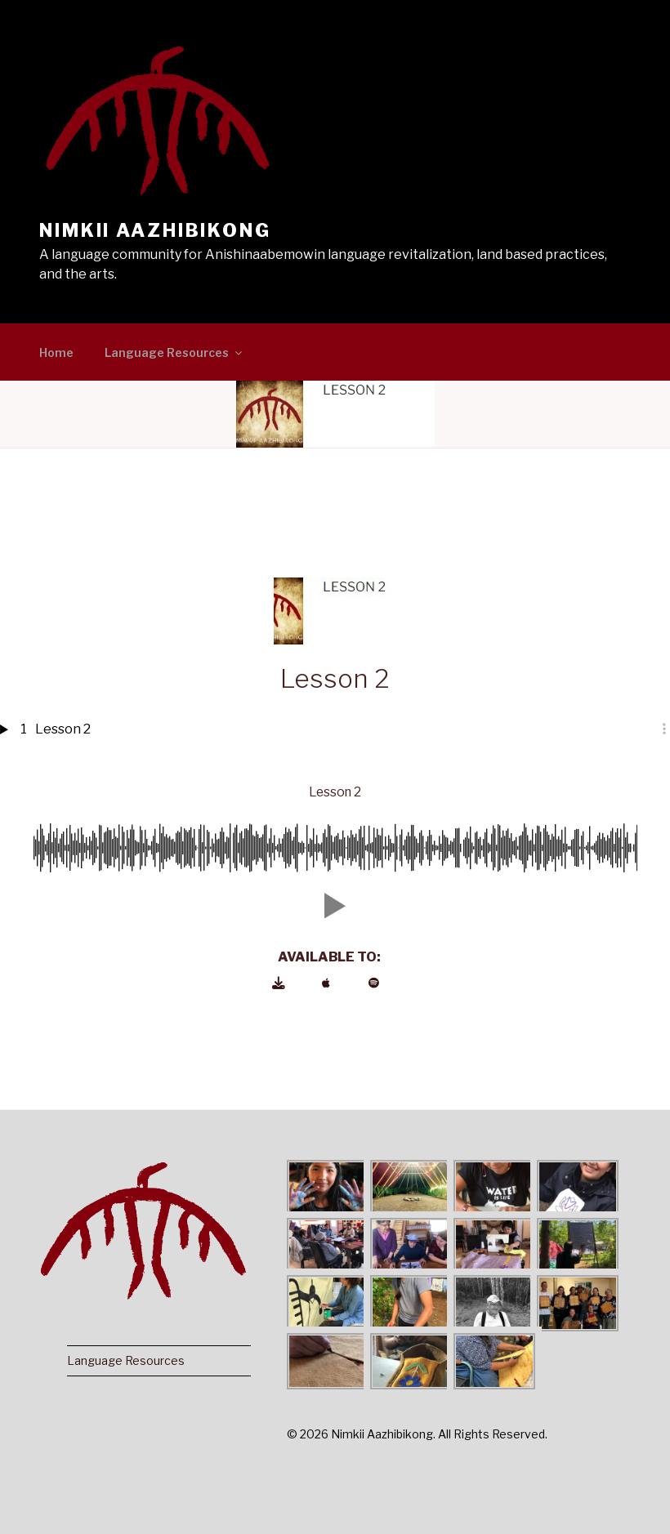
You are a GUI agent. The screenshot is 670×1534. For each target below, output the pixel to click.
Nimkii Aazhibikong (155, 230)
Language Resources (174, 352)
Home (56, 352)
